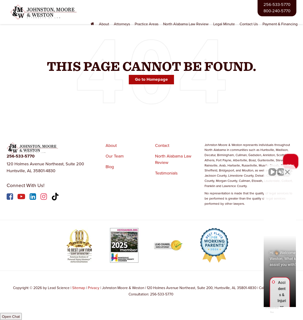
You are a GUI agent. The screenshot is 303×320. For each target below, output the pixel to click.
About (111, 145)
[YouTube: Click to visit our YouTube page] (21, 197)
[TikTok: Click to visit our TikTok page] (55, 197)
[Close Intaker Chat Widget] (287, 169)
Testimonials (166, 173)
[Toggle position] (277, 169)
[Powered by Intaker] (262, 310)
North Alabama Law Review (186, 23)
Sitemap (78, 287)
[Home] (92, 24)
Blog (110, 167)
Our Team (115, 156)
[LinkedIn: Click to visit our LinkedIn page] (33, 197)
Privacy (93, 287)
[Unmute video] (219, 169)
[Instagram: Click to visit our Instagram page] (44, 197)
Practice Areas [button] (146, 23)
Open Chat (11, 316)
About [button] (104, 23)
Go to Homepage (151, 79)
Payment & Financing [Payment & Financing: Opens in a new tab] (280, 23)
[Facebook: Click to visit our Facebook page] (10, 197)
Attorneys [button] (122, 23)
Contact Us (249, 23)
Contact (162, 145)
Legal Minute (224, 23)
